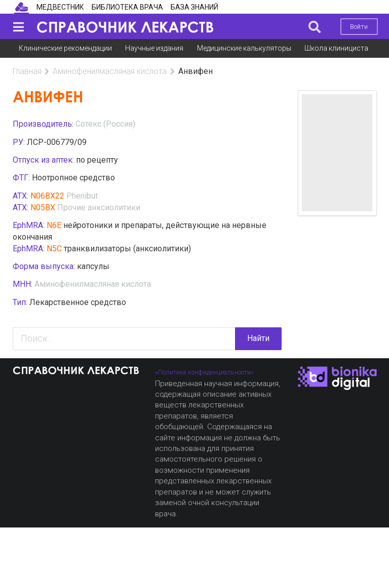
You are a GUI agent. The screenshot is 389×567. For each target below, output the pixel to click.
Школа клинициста (336, 48)
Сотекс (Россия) (105, 124)
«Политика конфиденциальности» (204, 372)
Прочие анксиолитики (98, 207)
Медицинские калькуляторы (244, 48)
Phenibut (82, 196)
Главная (27, 71)
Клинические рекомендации (65, 48)
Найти (258, 338)
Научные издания (154, 48)
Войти (359, 26)
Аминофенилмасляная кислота (110, 71)
